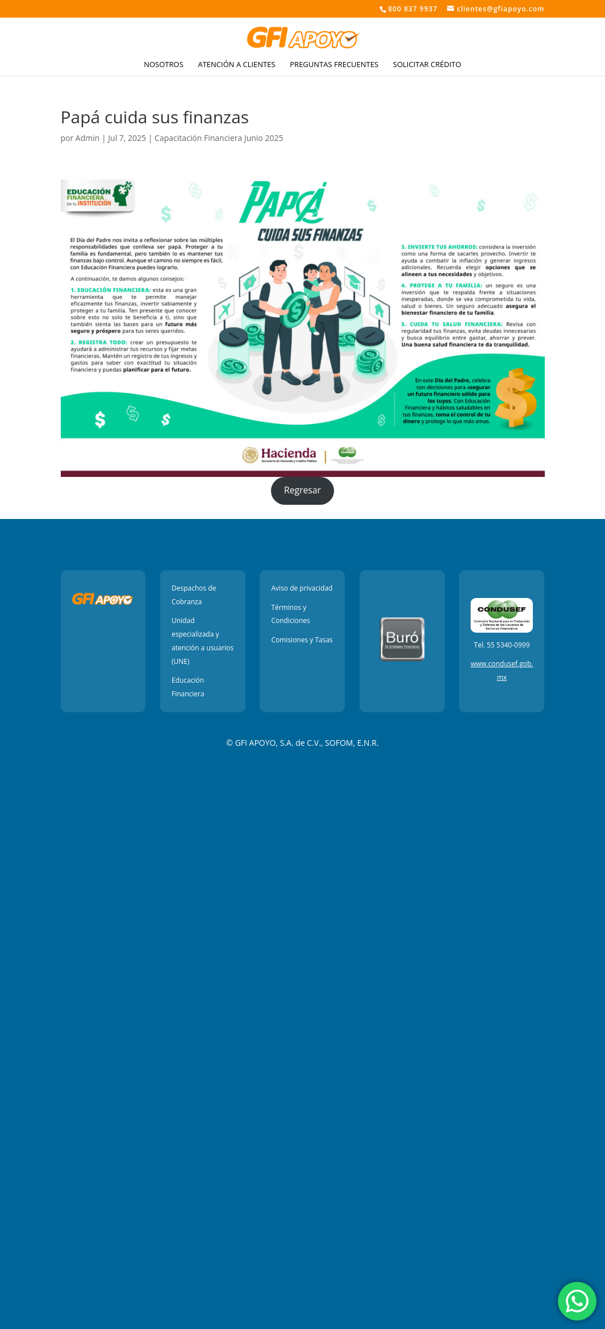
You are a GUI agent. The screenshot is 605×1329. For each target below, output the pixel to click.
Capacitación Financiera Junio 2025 (219, 137)
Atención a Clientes (236, 64)
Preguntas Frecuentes (334, 64)
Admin (88, 137)
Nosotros (163, 64)
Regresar (302, 490)
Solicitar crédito (427, 64)
